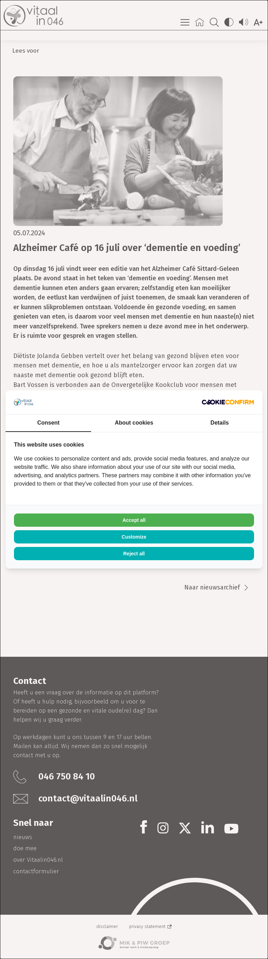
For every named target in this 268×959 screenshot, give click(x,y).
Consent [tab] (48, 423)
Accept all (134, 520)
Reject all (133, 553)
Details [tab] (219, 423)
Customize (134, 537)
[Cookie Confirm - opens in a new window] (228, 402)
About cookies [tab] (134, 423)
